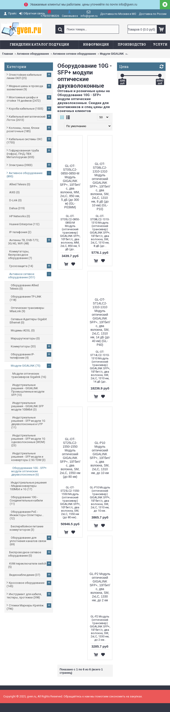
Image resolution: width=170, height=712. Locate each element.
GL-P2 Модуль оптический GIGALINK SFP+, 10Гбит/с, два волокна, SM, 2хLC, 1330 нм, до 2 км (100, 587)
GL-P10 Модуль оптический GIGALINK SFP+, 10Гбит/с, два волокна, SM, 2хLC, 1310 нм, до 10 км (100, 458)
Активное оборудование (33, 53)
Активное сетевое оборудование (74, 53)
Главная (7, 53)
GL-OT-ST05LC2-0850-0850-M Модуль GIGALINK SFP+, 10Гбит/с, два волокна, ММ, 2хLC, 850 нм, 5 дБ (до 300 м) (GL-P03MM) (70, 186)
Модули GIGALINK (112, 53)
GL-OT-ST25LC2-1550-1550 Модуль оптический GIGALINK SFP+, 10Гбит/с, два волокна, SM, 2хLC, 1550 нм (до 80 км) (70, 457)
